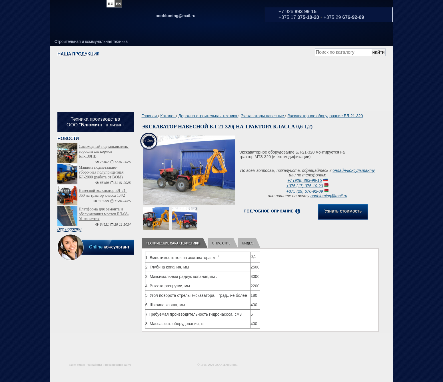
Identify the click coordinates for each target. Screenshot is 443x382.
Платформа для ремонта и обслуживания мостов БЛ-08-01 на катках (104, 214)
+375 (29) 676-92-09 (304, 191)
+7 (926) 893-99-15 (304, 180)
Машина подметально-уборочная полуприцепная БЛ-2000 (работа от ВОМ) (101, 172)
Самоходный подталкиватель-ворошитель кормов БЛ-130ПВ (104, 151)
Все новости (69, 229)
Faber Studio (77, 364)
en (118, 3)
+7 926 (297, 11)
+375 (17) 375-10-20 (304, 186)
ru (110, 3)
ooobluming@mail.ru (328, 196)
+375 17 (298, 17)
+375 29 (344, 17)
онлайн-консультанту (353, 170)
